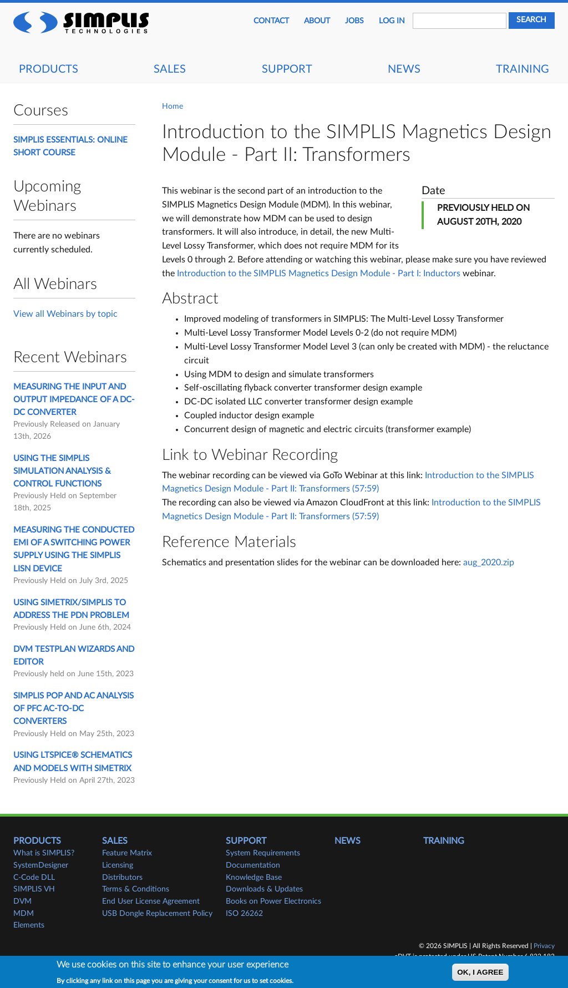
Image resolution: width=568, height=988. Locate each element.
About (317, 21)
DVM (22, 901)
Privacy (544, 946)
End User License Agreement (151, 901)
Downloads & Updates (264, 889)
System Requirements (263, 853)
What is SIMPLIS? (43, 853)
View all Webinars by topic (65, 314)
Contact (271, 21)
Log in (392, 21)
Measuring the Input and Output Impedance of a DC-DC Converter (74, 400)
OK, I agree (480, 974)
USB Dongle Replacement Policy (157, 914)
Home (172, 106)
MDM (23, 914)
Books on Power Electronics (273, 901)
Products (48, 69)
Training (522, 69)
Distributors (122, 877)
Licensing (117, 865)
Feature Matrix (127, 853)
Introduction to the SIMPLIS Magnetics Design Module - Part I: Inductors (318, 273)
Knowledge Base (254, 877)
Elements (28, 925)
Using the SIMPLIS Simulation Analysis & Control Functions (62, 471)
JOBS (354, 21)
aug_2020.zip (488, 562)
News (404, 69)
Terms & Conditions (135, 889)
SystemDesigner (40, 865)
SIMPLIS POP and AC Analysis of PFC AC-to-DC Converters (73, 709)
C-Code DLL (34, 877)
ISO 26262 (244, 914)
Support (287, 69)
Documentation (253, 865)
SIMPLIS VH (34, 889)
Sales (170, 69)
